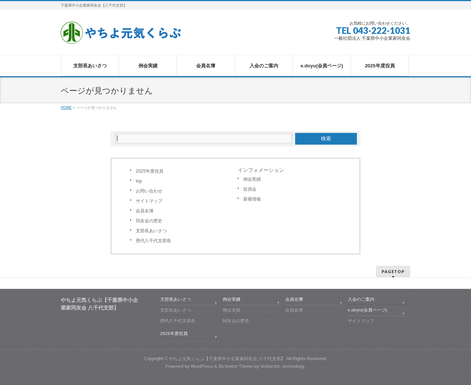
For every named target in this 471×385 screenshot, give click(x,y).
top (139, 181)
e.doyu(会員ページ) (367, 309)
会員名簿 (144, 210)
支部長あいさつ (151, 230)
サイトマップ (149, 201)
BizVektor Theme (236, 366)
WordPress (202, 366)
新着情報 (252, 199)
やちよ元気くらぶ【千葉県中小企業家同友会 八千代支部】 (227, 358)
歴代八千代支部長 (153, 240)
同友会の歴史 (149, 220)
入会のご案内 (361, 299)
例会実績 (252, 179)
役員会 (249, 189)
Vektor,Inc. (270, 366)
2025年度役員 (149, 171)
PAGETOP (393, 271)
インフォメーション (261, 170)
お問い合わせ (149, 191)
